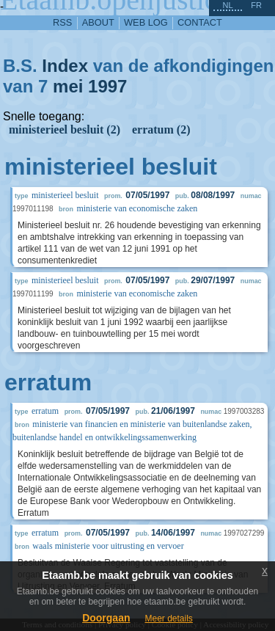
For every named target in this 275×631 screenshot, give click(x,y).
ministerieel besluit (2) (64, 129)
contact (199, 22)
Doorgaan (106, 618)
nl (227, 5)
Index (65, 66)
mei (68, 86)
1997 (107, 86)
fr (256, 5)
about (98, 22)
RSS (62, 22)
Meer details (168, 618)
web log (146, 22)
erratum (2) (161, 129)
